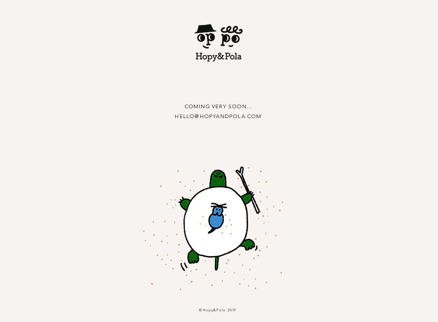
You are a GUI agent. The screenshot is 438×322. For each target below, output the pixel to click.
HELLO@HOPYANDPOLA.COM (218, 116)
